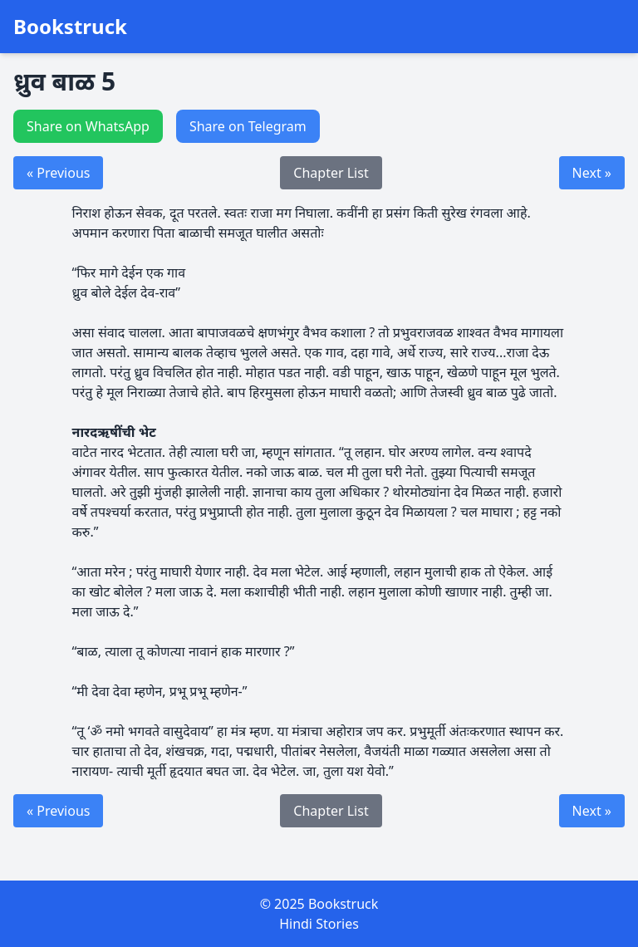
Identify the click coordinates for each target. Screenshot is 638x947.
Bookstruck (70, 26)
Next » (591, 173)
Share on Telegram (248, 126)
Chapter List (330, 173)
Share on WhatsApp (88, 126)
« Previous (58, 173)
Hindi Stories (319, 924)
